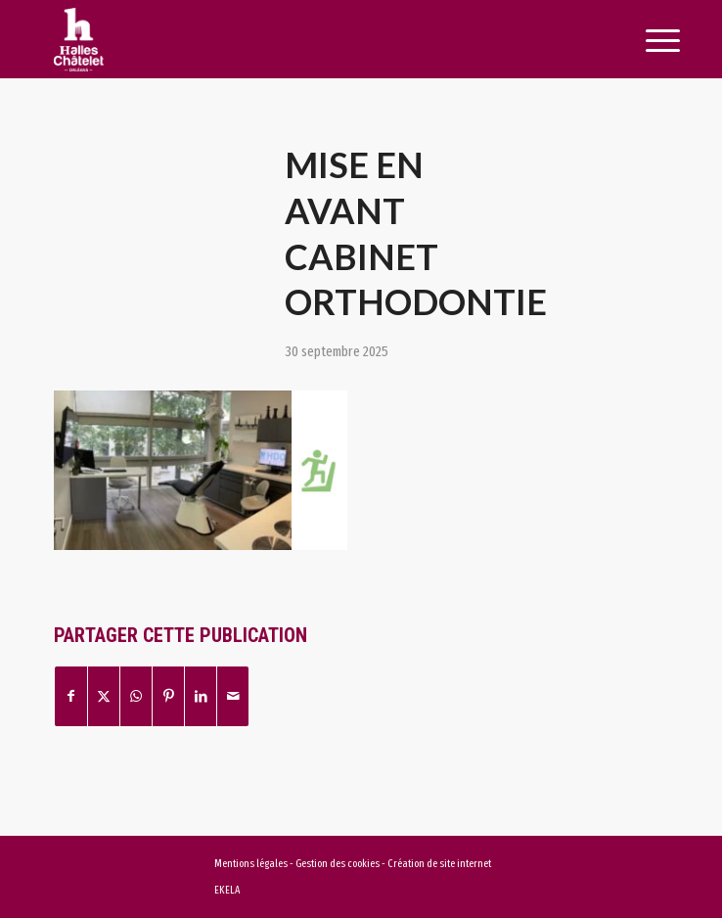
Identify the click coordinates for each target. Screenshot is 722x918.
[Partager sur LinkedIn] (200, 696)
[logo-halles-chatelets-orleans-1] (299, 39)
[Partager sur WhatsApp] (136, 696)
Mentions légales (251, 863)
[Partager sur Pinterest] (168, 696)
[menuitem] (640, 41)
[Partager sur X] (103, 696)
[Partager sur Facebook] (71, 696)
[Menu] (640, 41)
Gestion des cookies (338, 863)
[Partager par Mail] (232, 696)
